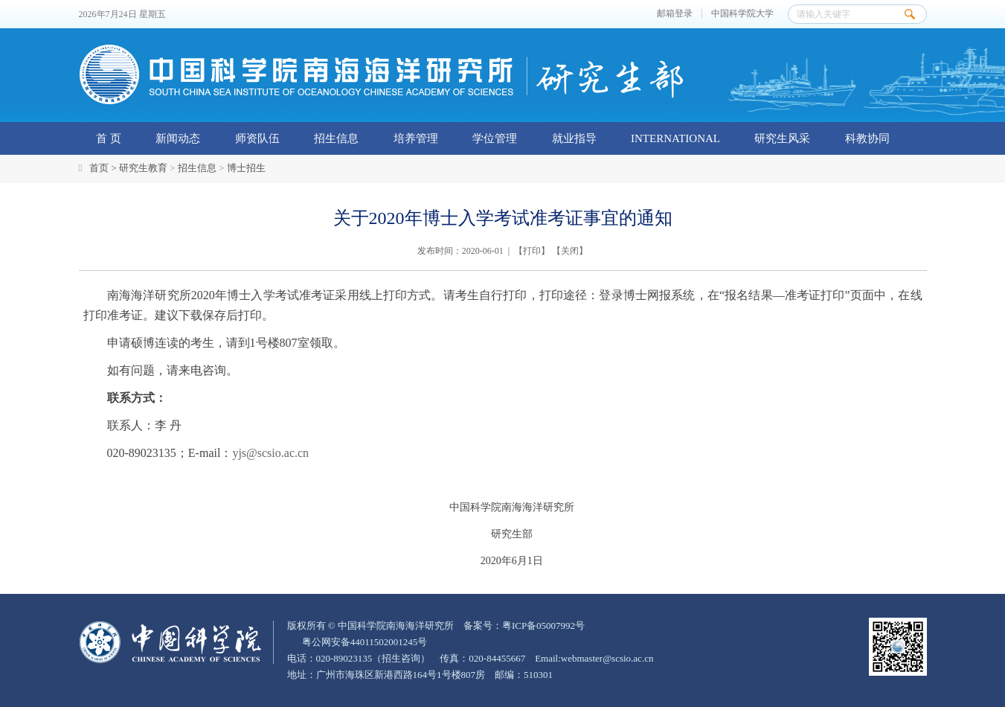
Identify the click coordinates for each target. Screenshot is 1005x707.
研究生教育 (143, 167)
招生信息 (336, 138)
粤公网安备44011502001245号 (364, 641)
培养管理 (416, 138)
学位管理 (494, 138)
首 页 (108, 138)
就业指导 (574, 138)
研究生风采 (782, 138)
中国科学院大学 (742, 14)
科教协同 (867, 138)
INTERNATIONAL (675, 138)
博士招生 (246, 167)
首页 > (104, 167)
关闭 (570, 251)
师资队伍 (257, 138)
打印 (532, 251)
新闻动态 (177, 138)
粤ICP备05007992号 (543, 625)
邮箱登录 (675, 14)
